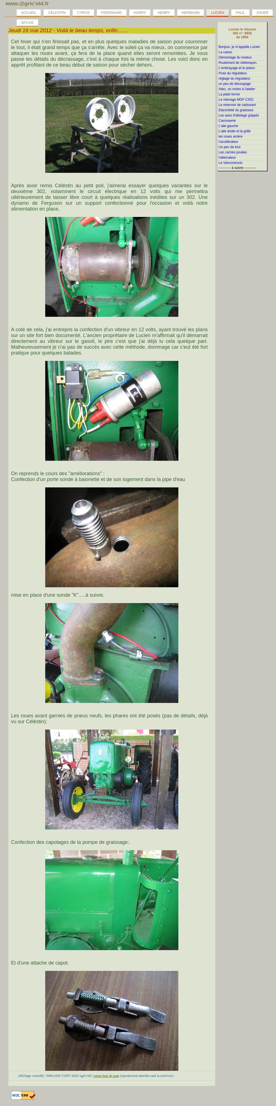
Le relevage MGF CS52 (236, 100)
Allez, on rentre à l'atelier (237, 89)
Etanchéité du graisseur (236, 110)
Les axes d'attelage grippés (239, 115)
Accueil (28, 13)
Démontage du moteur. (235, 57)
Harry (140, 13)
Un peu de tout (229, 147)
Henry (164, 13)
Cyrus (83, 13)
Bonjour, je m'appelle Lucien (239, 47)
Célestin (56, 13)
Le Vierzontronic (231, 163)
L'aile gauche (228, 126)
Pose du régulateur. (233, 73)
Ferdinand (111, 13)
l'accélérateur (228, 142)
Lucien (217, 13)
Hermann (191, 13)
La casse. (226, 52)
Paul (240, 13)
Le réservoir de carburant (237, 105)
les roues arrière (231, 136)
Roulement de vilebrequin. (238, 63)
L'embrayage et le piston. (237, 68)
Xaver (262, 13)
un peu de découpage (235, 84)
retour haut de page (106, 1076)
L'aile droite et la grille (235, 131)
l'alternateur (227, 158)
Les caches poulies (233, 152)
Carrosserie (227, 121)
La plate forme (229, 94)
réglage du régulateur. (235, 78)
